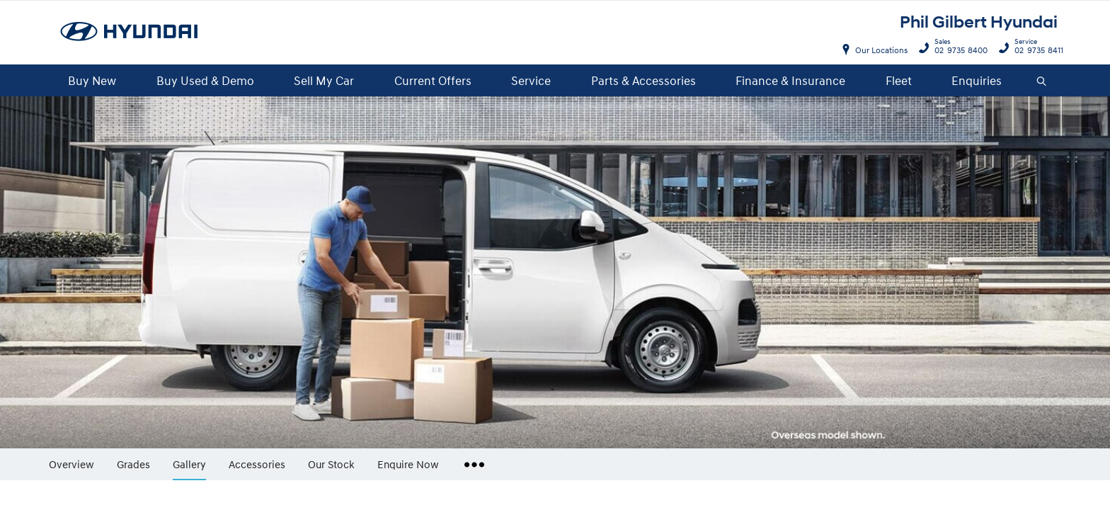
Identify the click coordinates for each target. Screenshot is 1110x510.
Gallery (189, 464)
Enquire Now (408, 464)
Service (531, 80)
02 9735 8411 (1035, 48)
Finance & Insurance (790, 80)
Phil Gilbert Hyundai (979, 22)
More (471, 459)
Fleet (899, 80)
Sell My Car (324, 80)
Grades (133, 464)
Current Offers (432, 80)
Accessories (257, 464)
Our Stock (331, 464)
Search (1035, 81)
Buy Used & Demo (205, 80)
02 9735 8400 (958, 48)
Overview (71, 464)
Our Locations (881, 50)
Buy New (92, 80)
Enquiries (976, 80)
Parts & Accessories (643, 80)
